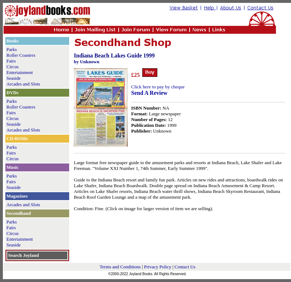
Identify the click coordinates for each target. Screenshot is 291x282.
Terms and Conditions (120, 266)
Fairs (11, 61)
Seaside (13, 78)
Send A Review (149, 93)
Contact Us (185, 266)
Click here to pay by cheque (158, 86)
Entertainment (19, 72)
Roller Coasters (20, 55)
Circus (12, 66)
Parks (11, 49)
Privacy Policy (157, 266)
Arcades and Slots (23, 84)
